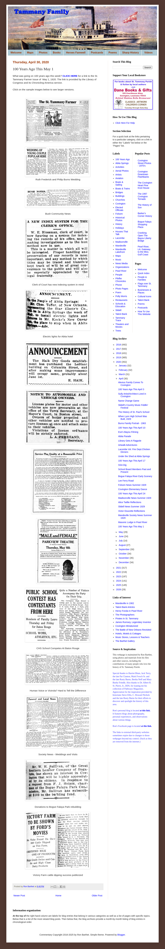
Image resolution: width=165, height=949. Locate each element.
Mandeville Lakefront (121, 250)
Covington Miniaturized (127, 626)
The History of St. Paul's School (133, 412)
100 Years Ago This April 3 (131, 389)
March (122, 374)
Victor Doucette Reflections (131, 511)
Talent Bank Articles (125, 607)
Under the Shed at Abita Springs (134, 456)
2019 (119, 357)
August (122, 545)
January (123, 365)
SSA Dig (122, 465)
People (119, 274)
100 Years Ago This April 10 (131, 427)
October (123, 553)
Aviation (119, 178)
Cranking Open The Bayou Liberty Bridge (144, 237)
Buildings (120, 196)
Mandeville (121, 245)
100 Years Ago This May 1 (131, 526)
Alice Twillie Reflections (129, 502)
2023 (119, 576)
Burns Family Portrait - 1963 (132, 423)
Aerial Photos (122, 171)
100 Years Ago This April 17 (131, 460)
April (121, 378)
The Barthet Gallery (125, 641)
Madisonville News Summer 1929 (134, 498)
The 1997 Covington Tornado (143, 196)
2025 (119, 585)
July (121, 540)
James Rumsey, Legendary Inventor (133, 622)
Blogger (121, 934)
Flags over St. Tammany (144, 285)
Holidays (120, 228)
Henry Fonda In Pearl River (129, 611)
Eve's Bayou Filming (128, 432)
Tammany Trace (120, 319)
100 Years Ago (123, 159)
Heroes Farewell (76, 52)
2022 (119, 572)
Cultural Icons (144, 296)
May (121, 532)
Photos (43, 52)
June (121, 536)
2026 (119, 589)
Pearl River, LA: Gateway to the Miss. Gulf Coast (144, 250)
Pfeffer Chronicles (121, 279)
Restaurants (121, 300)
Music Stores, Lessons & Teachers (133, 637)
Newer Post (19, 895)
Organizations (122, 267)
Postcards (97, 52)
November (124, 558)
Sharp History (130, 52)
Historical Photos (120, 219)
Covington (120, 203)
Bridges (119, 192)
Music (118, 259)
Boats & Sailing (119, 183)
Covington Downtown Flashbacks (143, 174)
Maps (30, 52)
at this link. (146, 726)
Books (57, 52)
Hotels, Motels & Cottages (128, 633)
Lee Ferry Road (126, 480)
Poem (118, 292)
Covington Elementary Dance (132, 489)
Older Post (97, 895)
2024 (119, 580)
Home (58, 895)
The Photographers (125, 614)
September (124, 549)
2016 (119, 344)
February (123, 370)
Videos (148, 52)
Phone (119, 285)
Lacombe (120, 238)
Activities (120, 167)
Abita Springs (122, 163)
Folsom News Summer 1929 (132, 485)
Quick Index (143, 273)
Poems (113, 52)
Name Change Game (128, 400)
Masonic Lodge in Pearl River (132, 522)
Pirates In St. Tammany (127, 618)
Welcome (16, 52)
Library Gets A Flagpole (129, 440)
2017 (119, 349)
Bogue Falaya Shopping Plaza (144, 224)
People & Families (142, 278)
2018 (119, 353)
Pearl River (121, 271)
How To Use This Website (144, 312)
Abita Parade (124, 436)
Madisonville (122, 242)
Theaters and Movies (122, 325)
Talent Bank (121, 314)
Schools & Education (120, 305)
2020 (119, 362)
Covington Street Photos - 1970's (144, 163)
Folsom (119, 214)
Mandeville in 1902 (125, 603)
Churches (120, 200)
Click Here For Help (125, 123)
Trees (118, 330)
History (119, 224)
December (124, 562)
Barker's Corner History (145, 214)
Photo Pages (122, 288)
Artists (119, 174)
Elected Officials (119, 208)
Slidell (118, 310)
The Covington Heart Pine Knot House (145, 185)
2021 (119, 567)
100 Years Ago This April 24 (131, 493)
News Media (122, 263)
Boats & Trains (123, 188)
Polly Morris (121, 296)
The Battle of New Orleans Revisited (133, 629)
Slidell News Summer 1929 (131, 506)
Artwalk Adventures (127, 445)
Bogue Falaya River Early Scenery (135, 476)
